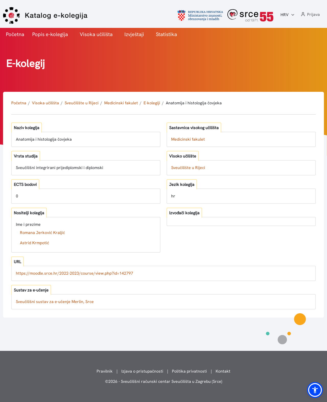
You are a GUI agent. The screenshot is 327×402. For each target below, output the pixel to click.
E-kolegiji (152, 103)
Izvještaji (134, 34)
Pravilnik (105, 371)
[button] (310, 14)
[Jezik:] (287, 14)
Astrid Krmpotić (34, 242)
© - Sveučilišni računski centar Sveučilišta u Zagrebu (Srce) (163, 381)
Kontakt (223, 371)
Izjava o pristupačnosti (142, 371)
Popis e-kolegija (50, 34)
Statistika (166, 34)
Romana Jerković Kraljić (42, 232)
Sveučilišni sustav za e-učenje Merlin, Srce (55, 301)
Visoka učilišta (96, 34)
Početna (15, 34)
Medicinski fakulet (121, 103)
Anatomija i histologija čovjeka (194, 103)
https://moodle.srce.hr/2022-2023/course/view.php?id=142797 (74, 273)
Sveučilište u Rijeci (82, 103)
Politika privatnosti (189, 371)
